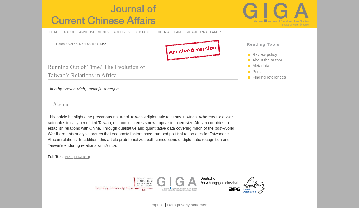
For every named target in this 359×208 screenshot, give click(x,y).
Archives (121, 32)
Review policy (264, 54)
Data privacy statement (187, 205)
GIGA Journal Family (203, 32)
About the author (267, 60)
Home (54, 32)
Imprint (157, 205)
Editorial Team (167, 32)
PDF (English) (77, 157)
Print (256, 71)
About (69, 32)
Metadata (260, 65)
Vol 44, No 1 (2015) (82, 43)
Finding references (269, 77)
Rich (103, 43)
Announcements (94, 32)
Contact (142, 32)
